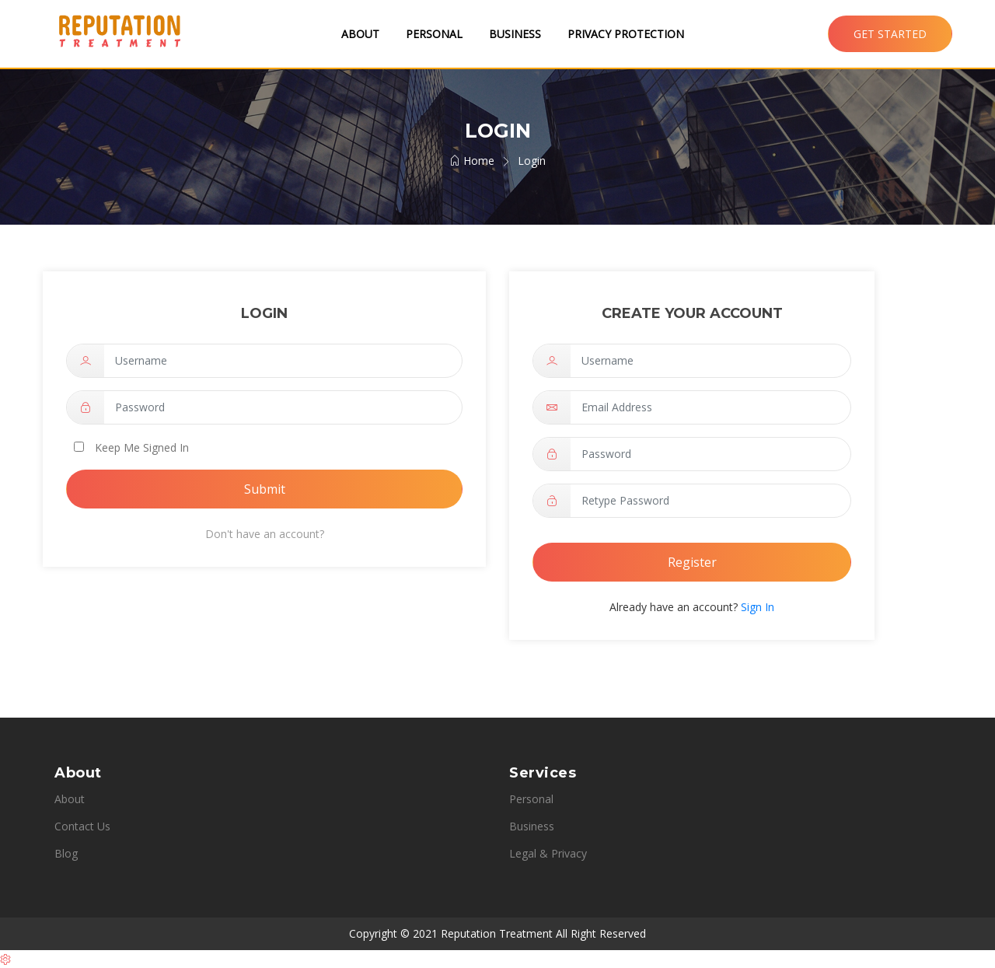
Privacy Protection (625, 33)
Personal (434, 33)
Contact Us (82, 826)
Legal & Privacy (548, 853)
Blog (66, 853)
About (360, 33)
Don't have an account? (264, 533)
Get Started (890, 33)
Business (515, 33)
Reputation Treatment (497, 933)
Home (471, 160)
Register (692, 562)
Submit (264, 489)
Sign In (756, 606)
